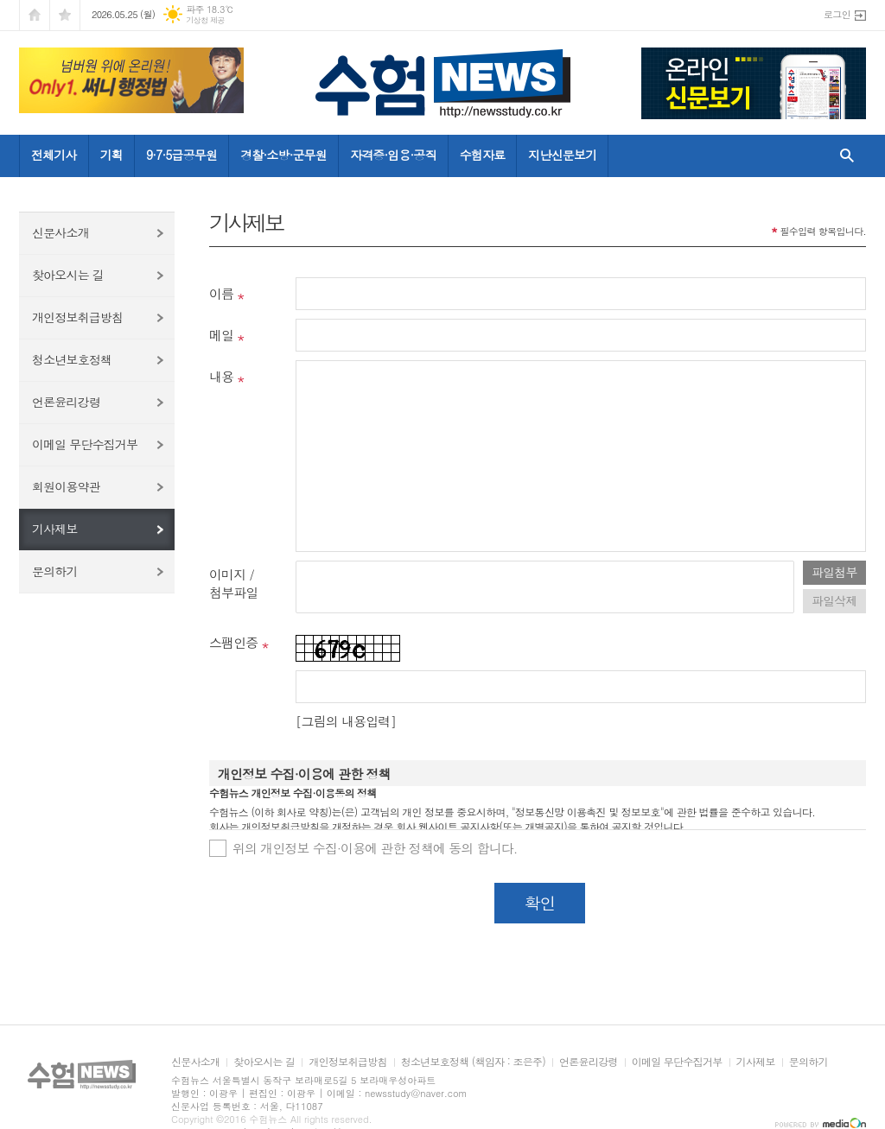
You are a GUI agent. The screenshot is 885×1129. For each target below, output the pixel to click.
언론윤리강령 (66, 401)
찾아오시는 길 (68, 274)
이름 (221, 293)
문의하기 (55, 571)
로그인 (837, 14)
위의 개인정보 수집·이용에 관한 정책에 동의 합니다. (375, 848)
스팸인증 (233, 642)
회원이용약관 (66, 486)
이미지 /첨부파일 (233, 583)
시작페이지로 (34, 15)
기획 (111, 154)
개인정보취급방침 (77, 317)
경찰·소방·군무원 (283, 154)
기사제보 (55, 528)
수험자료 (483, 154)
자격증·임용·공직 (393, 154)
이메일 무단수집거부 (84, 444)
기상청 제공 (205, 20)
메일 (221, 335)
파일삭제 (834, 600)
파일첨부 (834, 571)
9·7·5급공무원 (181, 154)
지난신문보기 (562, 154)
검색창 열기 (843, 155)
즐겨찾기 (65, 15)
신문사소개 (60, 232)
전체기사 (54, 154)
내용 (221, 376)
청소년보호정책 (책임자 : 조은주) (473, 1062)
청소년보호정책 (71, 359)
